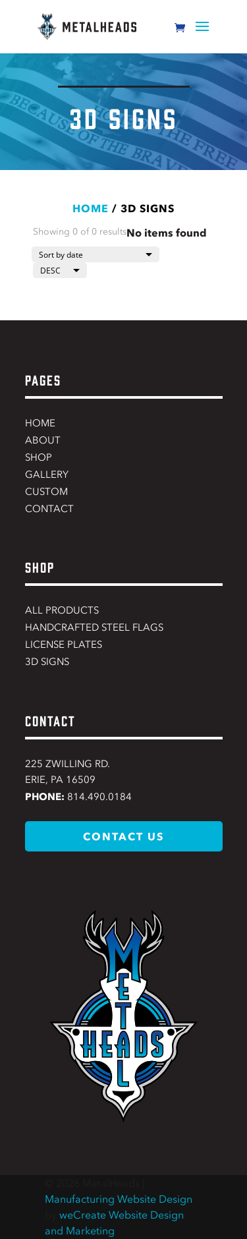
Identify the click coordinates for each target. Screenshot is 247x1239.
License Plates (63, 644)
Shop (38, 457)
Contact (49, 509)
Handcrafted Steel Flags (94, 627)
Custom (46, 492)
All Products (62, 610)
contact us (123, 836)
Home (90, 208)
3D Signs (47, 662)
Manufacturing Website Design (118, 1198)
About (43, 440)
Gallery (47, 474)
